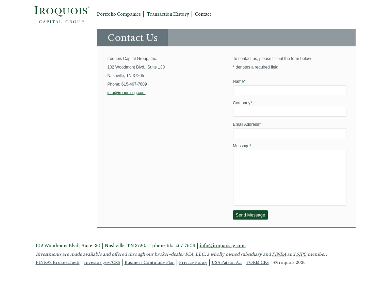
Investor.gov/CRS (102, 272)
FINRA (279, 264)
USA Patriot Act (227, 272)
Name (239, 81)
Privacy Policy (193, 272)
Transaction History (168, 14)
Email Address (247, 124)
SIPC (301, 264)
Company (242, 102)
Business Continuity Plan (150, 272)
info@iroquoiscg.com (127, 92)
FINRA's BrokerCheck (58, 272)
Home (61, 14)
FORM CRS (257, 272)
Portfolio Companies (119, 14)
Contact (203, 14)
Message (242, 145)
